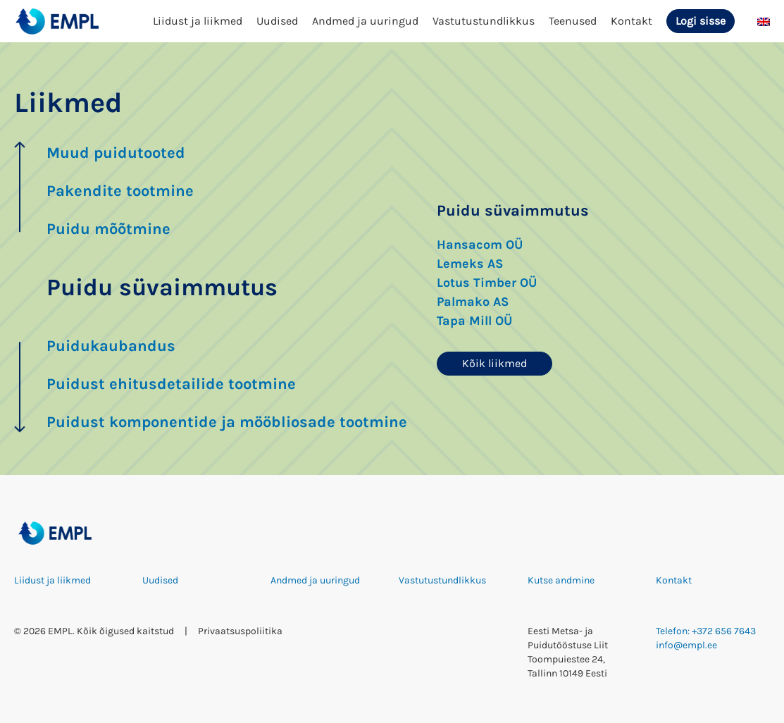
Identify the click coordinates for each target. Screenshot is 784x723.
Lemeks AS (470, 263)
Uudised (277, 20)
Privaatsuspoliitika (240, 631)
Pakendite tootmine (120, 191)
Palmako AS (473, 301)
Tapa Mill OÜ (474, 320)
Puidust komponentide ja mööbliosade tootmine (226, 422)
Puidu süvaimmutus (162, 287)
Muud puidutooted (115, 153)
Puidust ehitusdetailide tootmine (171, 384)
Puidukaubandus (110, 346)
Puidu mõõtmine (108, 229)
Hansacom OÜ (480, 244)
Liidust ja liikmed (197, 20)
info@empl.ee (686, 645)
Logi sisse (701, 20)
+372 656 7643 (724, 631)
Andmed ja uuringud (365, 20)
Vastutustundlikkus (484, 20)
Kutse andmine (561, 580)
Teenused (573, 20)
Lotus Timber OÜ (487, 282)
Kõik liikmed (494, 363)
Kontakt (631, 20)
